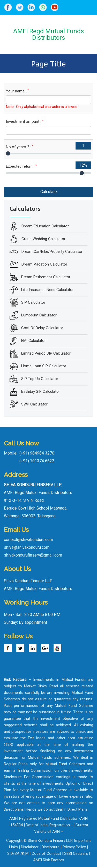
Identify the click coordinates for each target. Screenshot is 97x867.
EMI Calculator (33, 340)
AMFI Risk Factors (48, 860)
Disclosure (50, 847)
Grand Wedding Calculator (42, 238)
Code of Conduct (46, 853)
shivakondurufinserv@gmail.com (33, 555)
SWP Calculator (34, 404)
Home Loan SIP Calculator (43, 366)
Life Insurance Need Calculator (47, 289)
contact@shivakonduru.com (28, 539)
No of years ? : (19, 146)
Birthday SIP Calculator (40, 391)
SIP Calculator (33, 302)
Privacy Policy (74, 847)
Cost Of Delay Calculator (42, 328)
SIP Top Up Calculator (39, 378)
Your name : (17, 91)
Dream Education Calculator (44, 226)
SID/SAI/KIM (17, 853)
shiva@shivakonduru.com (26, 547)
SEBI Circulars (76, 853)
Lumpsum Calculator (39, 315)
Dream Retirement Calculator (45, 277)
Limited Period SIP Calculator (46, 353)
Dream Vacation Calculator (43, 264)
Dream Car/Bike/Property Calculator (51, 251)
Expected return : (21, 166)
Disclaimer (30, 847)
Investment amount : (24, 121)
